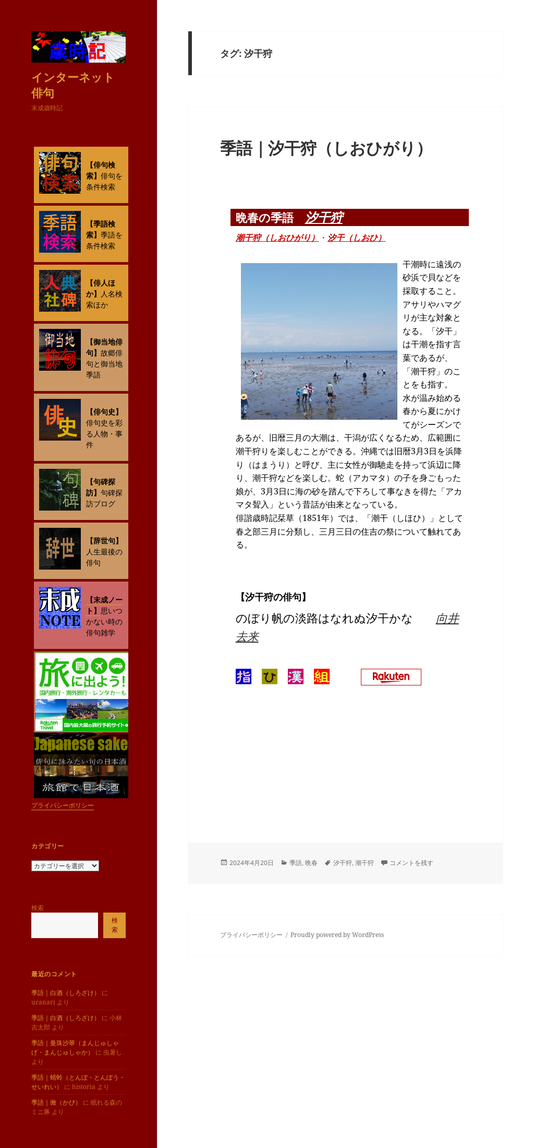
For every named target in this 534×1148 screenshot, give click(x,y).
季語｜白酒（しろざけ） (65, 992)
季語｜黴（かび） (56, 1102)
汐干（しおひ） (356, 237)
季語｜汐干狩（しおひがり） (326, 148)
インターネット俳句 (73, 84)
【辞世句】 (104, 541)
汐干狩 (324, 217)
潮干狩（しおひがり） (277, 237)
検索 (37, 907)
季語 (295, 862)
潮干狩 (364, 862)
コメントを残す (411, 862)
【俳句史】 (104, 412)
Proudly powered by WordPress (337, 934)
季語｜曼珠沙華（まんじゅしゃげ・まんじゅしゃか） (75, 1047)
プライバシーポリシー (62, 805)
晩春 (311, 862)
